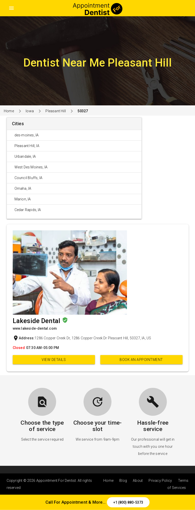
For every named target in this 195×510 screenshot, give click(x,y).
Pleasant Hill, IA (26, 146)
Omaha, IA (22, 188)
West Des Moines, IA (31, 167)
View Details (54, 360)
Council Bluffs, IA (28, 178)
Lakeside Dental (37, 321)
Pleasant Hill (55, 111)
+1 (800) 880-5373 (128, 502)
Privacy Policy (160, 481)
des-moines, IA (26, 135)
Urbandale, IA (25, 156)
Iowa (30, 111)
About (138, 481)
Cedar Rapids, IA (27, 210)
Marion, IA (22, 199)
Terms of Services (177, 484)
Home (9, 111)
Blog (123, 481)
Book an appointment (141, 360)
